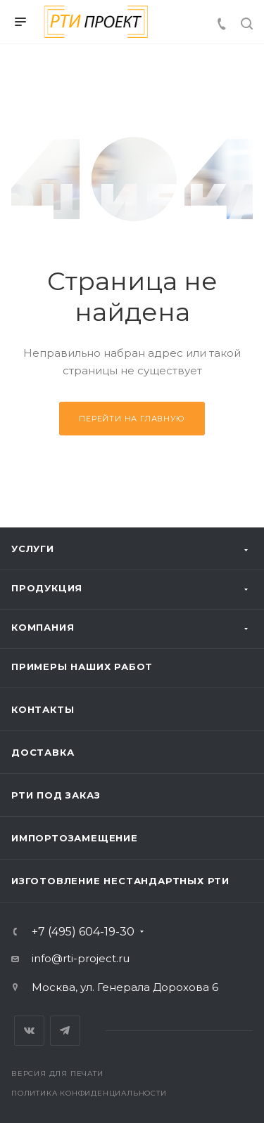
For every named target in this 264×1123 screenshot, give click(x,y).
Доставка (42, 752)
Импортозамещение (74, 837)
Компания (42, 627)
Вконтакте (29, 1031)
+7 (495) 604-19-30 (83, 932)
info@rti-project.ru (81, 958)
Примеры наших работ (82, 666)
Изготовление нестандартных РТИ (120, 880)
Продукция (46, 587)
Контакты (42, 709)
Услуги (32, 548)
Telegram (65, 1031)
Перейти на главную (131, 418)
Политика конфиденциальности (89, 1093)
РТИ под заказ (55, 795)
